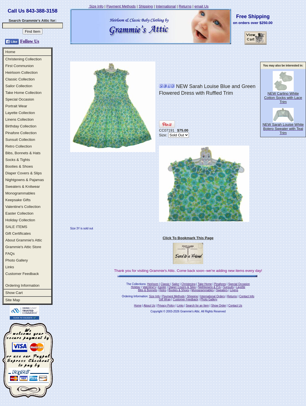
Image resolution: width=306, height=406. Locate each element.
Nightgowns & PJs (209, 287)
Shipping (146, 6)
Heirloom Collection (21, 72)
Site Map (12, 300)
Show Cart (14, 293)
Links (9, 267)
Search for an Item (197, 305)
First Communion (19, 66)
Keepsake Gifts (17, 200)
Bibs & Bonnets (147, 290)
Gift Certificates (18, 233)
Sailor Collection (18, 86)
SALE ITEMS (16, 227)
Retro (162, 290)
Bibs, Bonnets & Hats (23, 153)
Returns (185, 6)
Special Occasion (19, 99)
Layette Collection (20, 113)
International (166, 6)
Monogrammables (20, 193)
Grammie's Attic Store (23, 247)
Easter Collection (19, 213)
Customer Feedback (22, 274)
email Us (201, 6)
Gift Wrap (165, 299)
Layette (240, 287)
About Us (149, 305)
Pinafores (220, 284)
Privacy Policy (166, 305)
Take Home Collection (23, 93)
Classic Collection (20, 79)
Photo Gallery (16, 260)
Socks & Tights (17, 160)
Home (10, 52)
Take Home (205, 284)
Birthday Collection (20, 126)
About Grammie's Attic (23, 240)
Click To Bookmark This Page (188, 238)
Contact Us (235, 305)
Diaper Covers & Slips (23, 173)
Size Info (95, 6)
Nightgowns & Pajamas (24, 180)
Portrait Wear (16, 106)
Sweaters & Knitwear (22, 186)
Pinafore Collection (21, 133)
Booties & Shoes (19, 166)
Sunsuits (228, 287)
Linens (234, 290)
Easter (162, 287)
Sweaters (222, 290)
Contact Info (246, 296)
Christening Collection (23, 59)
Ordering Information (22, 285)
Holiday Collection (20, 220)
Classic (165, 284)
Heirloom (152, 284)
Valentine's (149, 287)
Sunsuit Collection (20, 139)
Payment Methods (121, 6)
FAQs (10, 253)
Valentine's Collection (23, 207)
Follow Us (29, 41)
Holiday (135, 287)
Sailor (175, 284)
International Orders (212, 296)
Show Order (218, 305)
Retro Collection (18, 146)
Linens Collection (19, 119)
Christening (188, 284)
